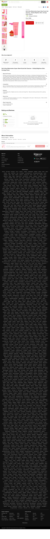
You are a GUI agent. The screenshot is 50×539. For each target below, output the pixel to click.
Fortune (42, 518)
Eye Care (15, 139)
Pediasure (42, 514)
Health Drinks (12, 514)
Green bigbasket (5, 158)
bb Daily (3, 166)
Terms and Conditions (6, 164)
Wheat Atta (11, 513)
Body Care (10, 139)
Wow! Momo (35, 518)
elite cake (34, 514)
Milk (2, 514)
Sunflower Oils (4, 513)
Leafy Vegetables (20, 518)
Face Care (20, 139)
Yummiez (26, 516)
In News (3, 157)
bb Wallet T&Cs (20, 160)
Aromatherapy (5, 139)
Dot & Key (28, 9)
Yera (33, 516)
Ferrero (34, 519)
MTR (41, 513)
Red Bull (26, 514)
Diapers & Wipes (12, 519)
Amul (26, 513)
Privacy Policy (4, 160)
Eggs (18, 516)
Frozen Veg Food (5, 519)
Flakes (18, 514)
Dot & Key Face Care (10, 143)
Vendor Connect (21, 162)
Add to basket (30, 22)
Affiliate (3, 162)
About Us (3, 155)
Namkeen (11, 516)
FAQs (19, 155)
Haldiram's (27, 519)
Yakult (42, 516)
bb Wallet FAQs (20, 158)
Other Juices (11, 518)
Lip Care (24, 139)
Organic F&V (4, 516)
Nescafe (34, 513)
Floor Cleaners (4, 518)
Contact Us (20, 157)
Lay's (41, 519)
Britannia (26, 518)
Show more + (25, 522)
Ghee (18, 513)
